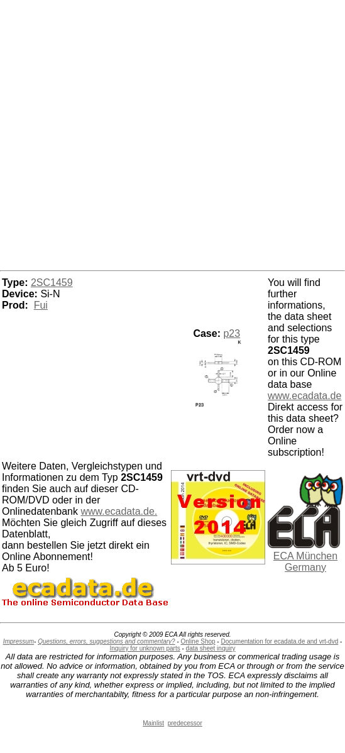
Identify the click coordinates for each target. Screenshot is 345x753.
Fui (41, 305)
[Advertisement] (173, 133)
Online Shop (198, 641)
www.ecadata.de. (118, 511)
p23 (231, 333)
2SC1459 (52, 282)
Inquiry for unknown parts (144, 648)
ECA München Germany (305, 562)
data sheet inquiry (211, 648)
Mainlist (153, 723)
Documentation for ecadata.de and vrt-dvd (279, 641)
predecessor (185, 723)
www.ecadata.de (304, 395)
